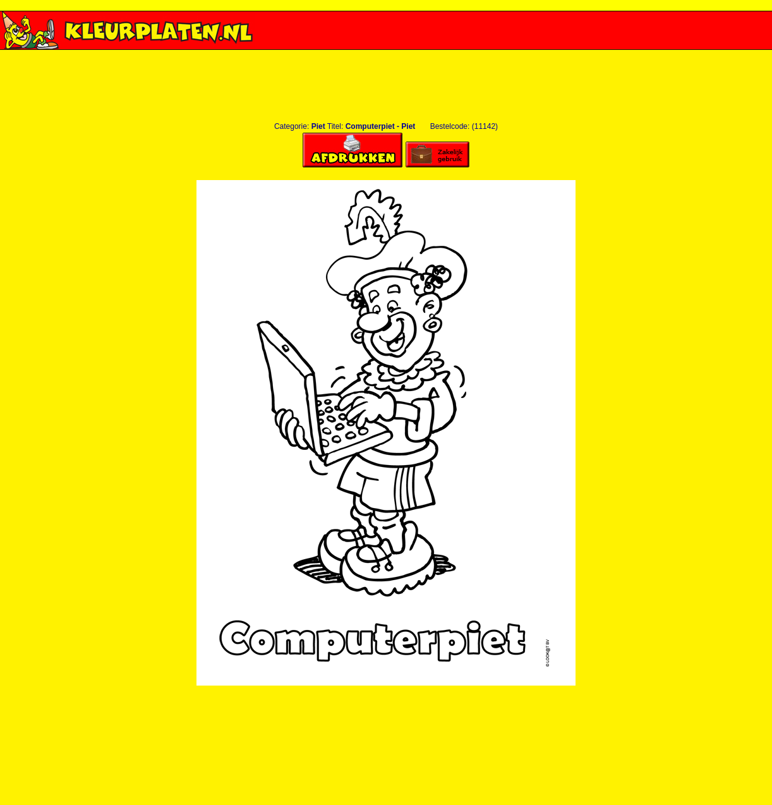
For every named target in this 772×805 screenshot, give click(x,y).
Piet (318, 126)
